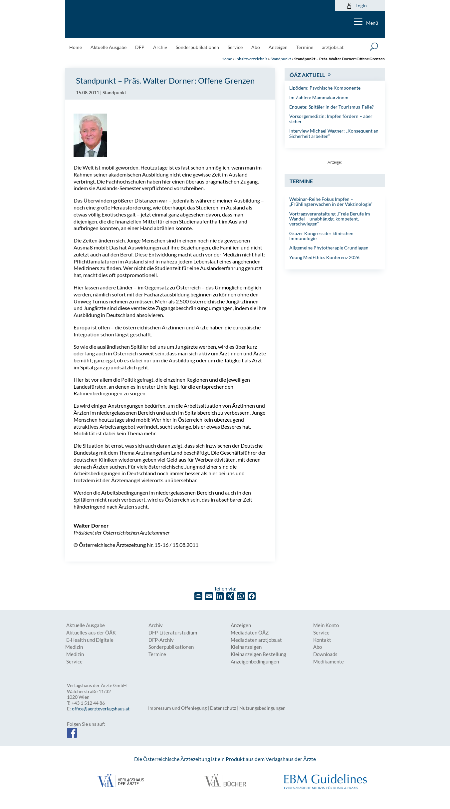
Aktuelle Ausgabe (108, 47)
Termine (304, 47)
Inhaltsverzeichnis (251, 58)
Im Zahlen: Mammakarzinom (318, 97)
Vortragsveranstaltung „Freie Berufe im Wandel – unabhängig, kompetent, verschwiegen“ (329, 219)
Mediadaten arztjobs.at (256, 640)
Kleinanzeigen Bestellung (258, 654)
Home (75, 47)
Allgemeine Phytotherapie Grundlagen (328, 247)
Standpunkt (281, 58)
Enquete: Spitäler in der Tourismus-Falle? (331, 107)
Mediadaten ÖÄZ (250, 632)
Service (235, 47)
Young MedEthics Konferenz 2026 (324, 257)
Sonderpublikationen (197, 47)
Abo (255, 47)
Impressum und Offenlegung (177, 708)
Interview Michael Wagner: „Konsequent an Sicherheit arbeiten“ (333, 133)
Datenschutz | (224, 708)
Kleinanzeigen (246, 647)
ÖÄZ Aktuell (307, 75)
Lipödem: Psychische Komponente (324, 88)
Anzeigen (278, 47)
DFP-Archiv (161, 640)
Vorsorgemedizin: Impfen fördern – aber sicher (330, 118)
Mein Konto (326, 625)
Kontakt (322, 640)
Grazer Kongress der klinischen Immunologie (321, 235)
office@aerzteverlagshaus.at (100, 708)
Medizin (75, 654)
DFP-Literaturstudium (172, 632)
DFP (139, 47)
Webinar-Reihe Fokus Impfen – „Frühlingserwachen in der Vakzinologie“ (330, 201)
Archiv (160, 47)
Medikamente (328, 661)
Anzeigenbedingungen (255, 661)
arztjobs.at (332, 47)
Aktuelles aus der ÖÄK (91, 632)
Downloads (325, 654)
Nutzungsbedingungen (262, 708)
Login (356, 6)
